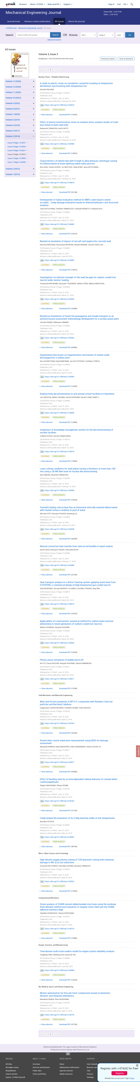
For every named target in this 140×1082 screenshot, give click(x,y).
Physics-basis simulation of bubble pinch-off (62, 659)
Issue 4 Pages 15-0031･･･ (18, 150)
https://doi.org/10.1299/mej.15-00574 (59, 105)
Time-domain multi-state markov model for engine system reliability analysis (77, 951)
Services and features (41, 1067)
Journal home (13, 21)
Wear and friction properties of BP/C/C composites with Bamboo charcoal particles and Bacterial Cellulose (76, 703)
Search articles (11, 1074)
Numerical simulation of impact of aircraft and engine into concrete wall (75, 241)
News (62, 1064)
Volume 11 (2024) (13, 92)
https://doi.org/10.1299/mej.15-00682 (59, 224)
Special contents (66, 1070)
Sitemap (90, 1077)
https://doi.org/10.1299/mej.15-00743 (59, 723)
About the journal (76, 21)
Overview (36, 1064)
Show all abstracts (126, 59)
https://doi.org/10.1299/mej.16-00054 (59, 299)
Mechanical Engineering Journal (30, 28)
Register (120, 1073)
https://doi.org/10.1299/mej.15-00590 (59, 490)
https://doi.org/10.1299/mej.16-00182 (59, 801)
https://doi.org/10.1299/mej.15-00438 (59, 529)
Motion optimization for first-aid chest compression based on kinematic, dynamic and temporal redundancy (75, 994)
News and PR (54, 4)
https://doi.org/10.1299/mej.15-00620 (59, 643)
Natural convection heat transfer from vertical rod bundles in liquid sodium (76, 546)
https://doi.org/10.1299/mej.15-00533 (59, 881)
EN (126, 4)
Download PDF (65, 114)
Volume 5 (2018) (13, 125)
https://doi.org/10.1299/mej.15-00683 (59, 260)
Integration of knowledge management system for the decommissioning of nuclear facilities (76, 431)
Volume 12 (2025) (13, 86)
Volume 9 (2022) (13, 103)
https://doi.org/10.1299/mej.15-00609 (59, 412)
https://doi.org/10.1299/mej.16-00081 (59, 837)
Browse (23, 4)
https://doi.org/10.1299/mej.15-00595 (59, 376)
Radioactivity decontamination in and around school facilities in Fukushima (77, 393)
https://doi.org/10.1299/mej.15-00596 (59, 565)
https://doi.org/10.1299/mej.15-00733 (59, 928)
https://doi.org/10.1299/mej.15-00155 (59, 1014)
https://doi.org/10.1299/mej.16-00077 (59, 762)
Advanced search (54, 39)
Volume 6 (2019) (13, 119)
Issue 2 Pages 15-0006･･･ (18, 158)
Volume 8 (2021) (13, 108)
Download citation (108, 59)
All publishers (11, 1070)
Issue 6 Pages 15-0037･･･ (18, 143)
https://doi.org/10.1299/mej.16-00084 (59, 970)
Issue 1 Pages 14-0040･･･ (18, 162)
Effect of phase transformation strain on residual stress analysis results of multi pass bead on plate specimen (79, 123)
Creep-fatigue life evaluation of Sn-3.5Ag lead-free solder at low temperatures (77, 818)
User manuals (92, 1064)
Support (67, 4)
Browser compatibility (95, 1067)
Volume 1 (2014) (13, 174)
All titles (9, 1064)
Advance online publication (37, 21)
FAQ (88, 1070)
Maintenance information (69, 1067)
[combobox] (88, 35)
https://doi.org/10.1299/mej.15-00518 (59, 451)
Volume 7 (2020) (13, 114)
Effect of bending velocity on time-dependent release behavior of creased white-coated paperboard (79, 780)
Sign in (111, 4)
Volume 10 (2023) (13, 97)
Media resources (66, 1074)
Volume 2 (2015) (13, 168)
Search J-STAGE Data (15, 1077)
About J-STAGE (37, 4)
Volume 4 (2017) (13, 130)
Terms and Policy (39, 1074)
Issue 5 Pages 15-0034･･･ (18, 146)
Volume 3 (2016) (13, 136)
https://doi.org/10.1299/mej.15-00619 (59, 182)
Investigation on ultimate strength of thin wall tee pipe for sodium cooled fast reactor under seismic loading (78, 279)
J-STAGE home (11, 28)
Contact (90, 1074)
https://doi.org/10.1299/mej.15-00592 (59, 337)
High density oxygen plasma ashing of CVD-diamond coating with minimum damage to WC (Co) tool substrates (77, 861)
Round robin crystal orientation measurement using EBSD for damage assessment (74, 742)
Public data (37, 1070)
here (132, 1078)
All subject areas (12, 1067)
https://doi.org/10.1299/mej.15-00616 (59, 604)
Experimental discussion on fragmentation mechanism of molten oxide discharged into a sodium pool (74, 356)
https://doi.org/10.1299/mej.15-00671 (59, 679)
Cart (119, 4)
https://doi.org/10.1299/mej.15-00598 (59, 144)
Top (68, 1053)
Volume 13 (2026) (13, 81)
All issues (59, 21)
